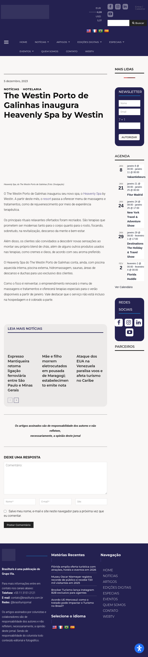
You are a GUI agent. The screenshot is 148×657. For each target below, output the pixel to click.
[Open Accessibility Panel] (139, 648)
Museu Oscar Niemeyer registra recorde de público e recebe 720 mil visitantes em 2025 (74, 579)
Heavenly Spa (92, 193)
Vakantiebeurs (136, 176)
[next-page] (16, 400)
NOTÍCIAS (11, 89)
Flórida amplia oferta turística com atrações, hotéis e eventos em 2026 (73, 568)
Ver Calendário (124, 287)
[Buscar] (138, 23)
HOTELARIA (32, 89)
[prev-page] (10, 400)
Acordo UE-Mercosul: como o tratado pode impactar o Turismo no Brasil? (72, 602)
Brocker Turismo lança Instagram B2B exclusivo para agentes (72, 591)
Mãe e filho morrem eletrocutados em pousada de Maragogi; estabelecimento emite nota (55, 371)
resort (47, 199)
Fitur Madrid (135, 194)
